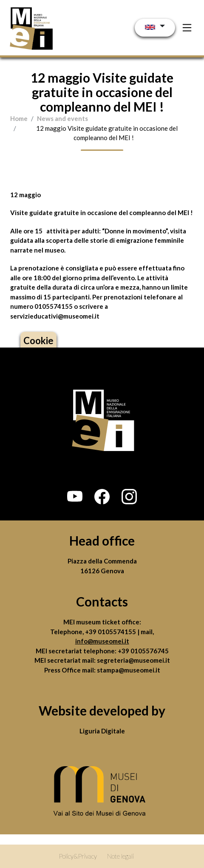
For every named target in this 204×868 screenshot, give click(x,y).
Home (19, 118)
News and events (62, 118)
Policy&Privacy (78, 856)
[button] (75, 497)
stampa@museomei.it (128, 670)
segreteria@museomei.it (133, 660)
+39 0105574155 (111, 631)
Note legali (120, 856)
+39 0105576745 (143, 651)
